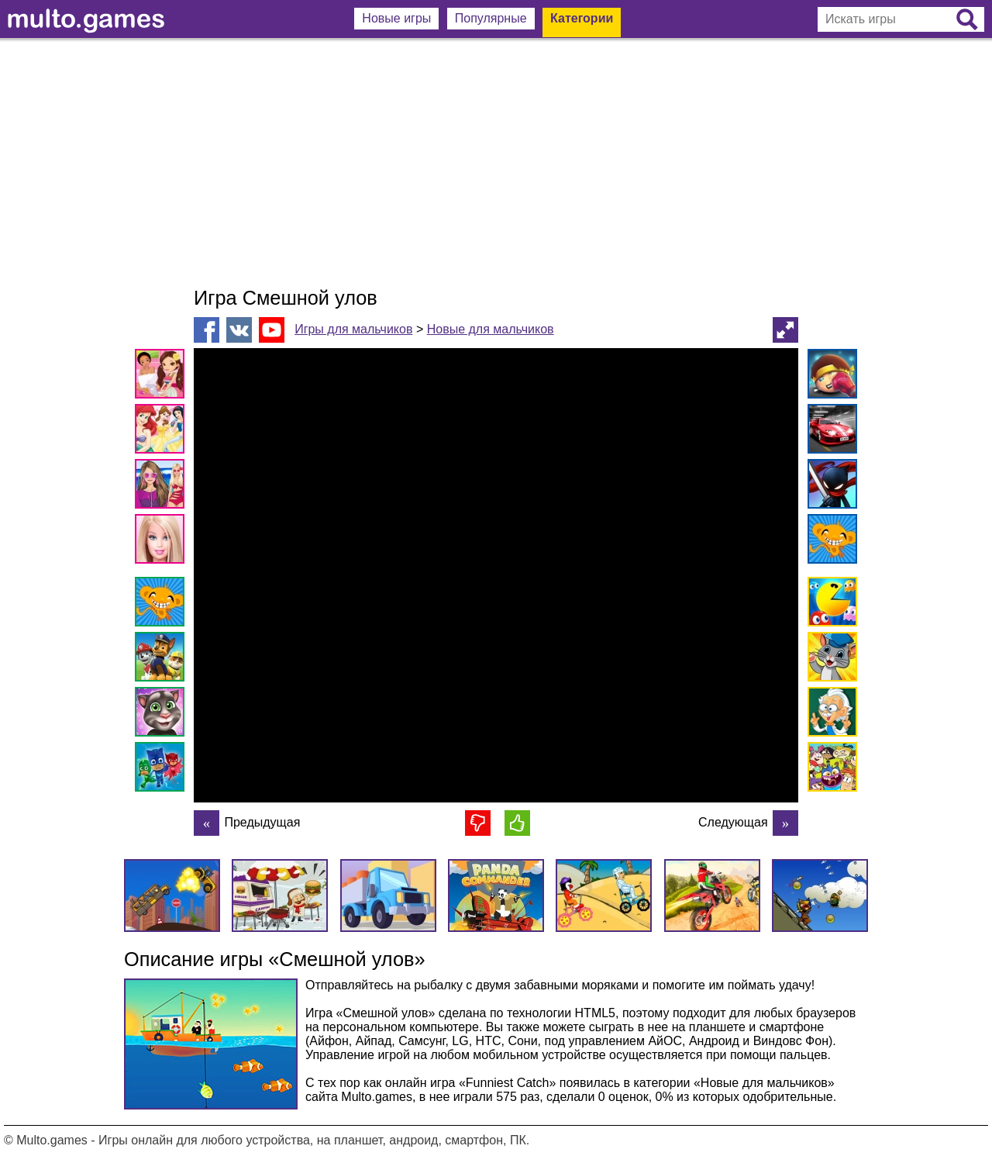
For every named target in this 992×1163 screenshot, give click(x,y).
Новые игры (396, 18)
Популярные (491, 18)
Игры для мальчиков (353, 329)
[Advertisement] (496, 162)
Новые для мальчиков (490, 329)
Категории (581, 18)
